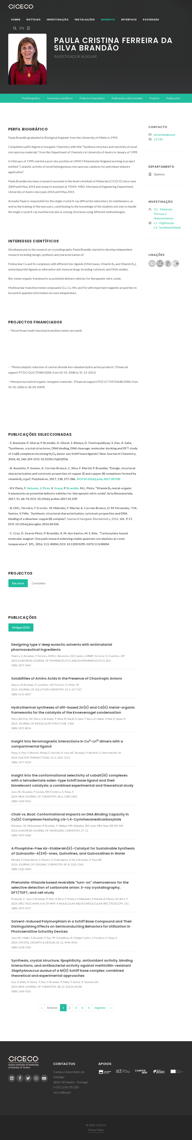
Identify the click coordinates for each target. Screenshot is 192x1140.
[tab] (18, 583)
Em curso (18, 583)
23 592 (158, 139)
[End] (111, 1007)
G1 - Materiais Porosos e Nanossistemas (163, 213)
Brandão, (73, 488)
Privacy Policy (96, 1129)
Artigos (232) (21, 627)
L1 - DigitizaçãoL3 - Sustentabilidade (167, 225)
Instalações (85, 19)
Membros (108, 19)
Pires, (47, 488)
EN (21, 28)
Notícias (33, 19)
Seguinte (99, 1007)
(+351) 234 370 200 (66, 1087)
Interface (129, 19)
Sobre (15, 19)
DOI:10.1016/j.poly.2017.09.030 (98, 479)
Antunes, (33, 488)
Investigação (58, 19)
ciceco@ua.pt (62, 1092)
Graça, (59, 488)
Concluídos (39, 583)
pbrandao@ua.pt (164, 134)
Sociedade (151, 19)
